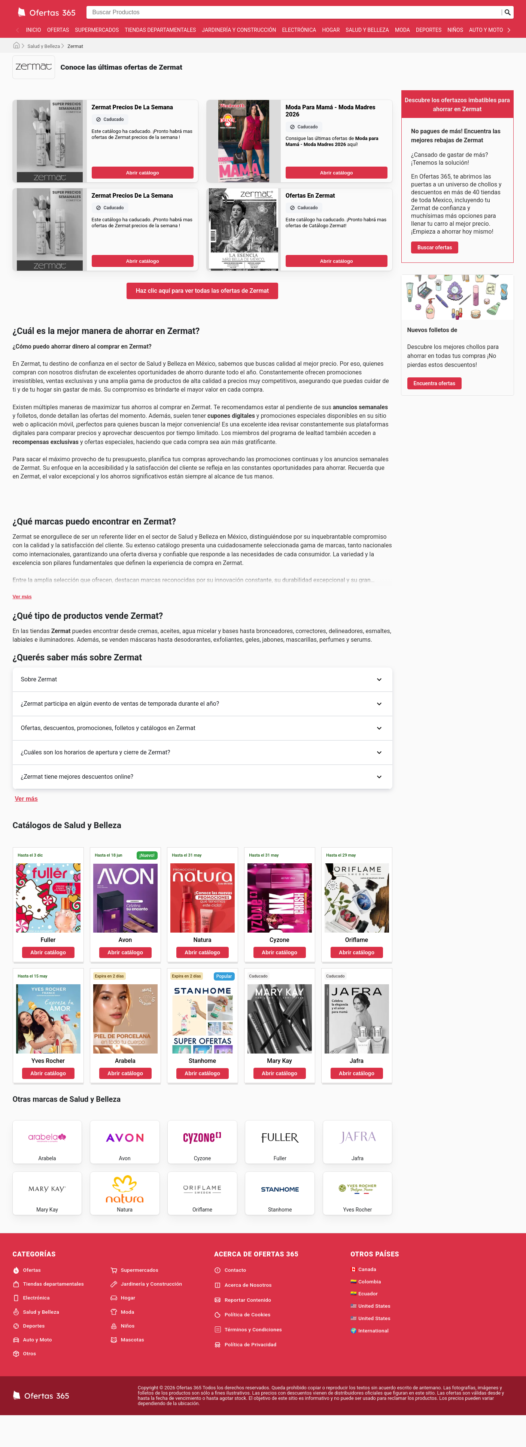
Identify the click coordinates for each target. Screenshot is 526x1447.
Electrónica (299, 30)
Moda (402, 30)
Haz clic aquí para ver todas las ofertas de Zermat (202, 290)
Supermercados (97, 30)
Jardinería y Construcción (239, 30)
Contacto (230, 1300)
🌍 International (369, 1361)
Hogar (331, 30)
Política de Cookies (242, 1344)
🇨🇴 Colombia (365, 1311)
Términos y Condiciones (248, 1359)
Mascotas (127, 1370)
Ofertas (58, 30)
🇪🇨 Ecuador (364, 1323)
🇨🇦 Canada (363, 1299)
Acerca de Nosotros (243, 1315)
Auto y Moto (486, 30)
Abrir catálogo (142, 173)
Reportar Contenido (242, 1329)
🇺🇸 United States (370, 1336)
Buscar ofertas (434, 247)
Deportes (428, 30)
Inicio (33, 30)
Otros (24, 1383)
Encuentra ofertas (435, 383)
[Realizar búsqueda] (508, 12)
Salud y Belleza (367, 30)
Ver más (22, 596)
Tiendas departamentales (160, 30)
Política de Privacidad (245, 1374)
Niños (455, 30)
